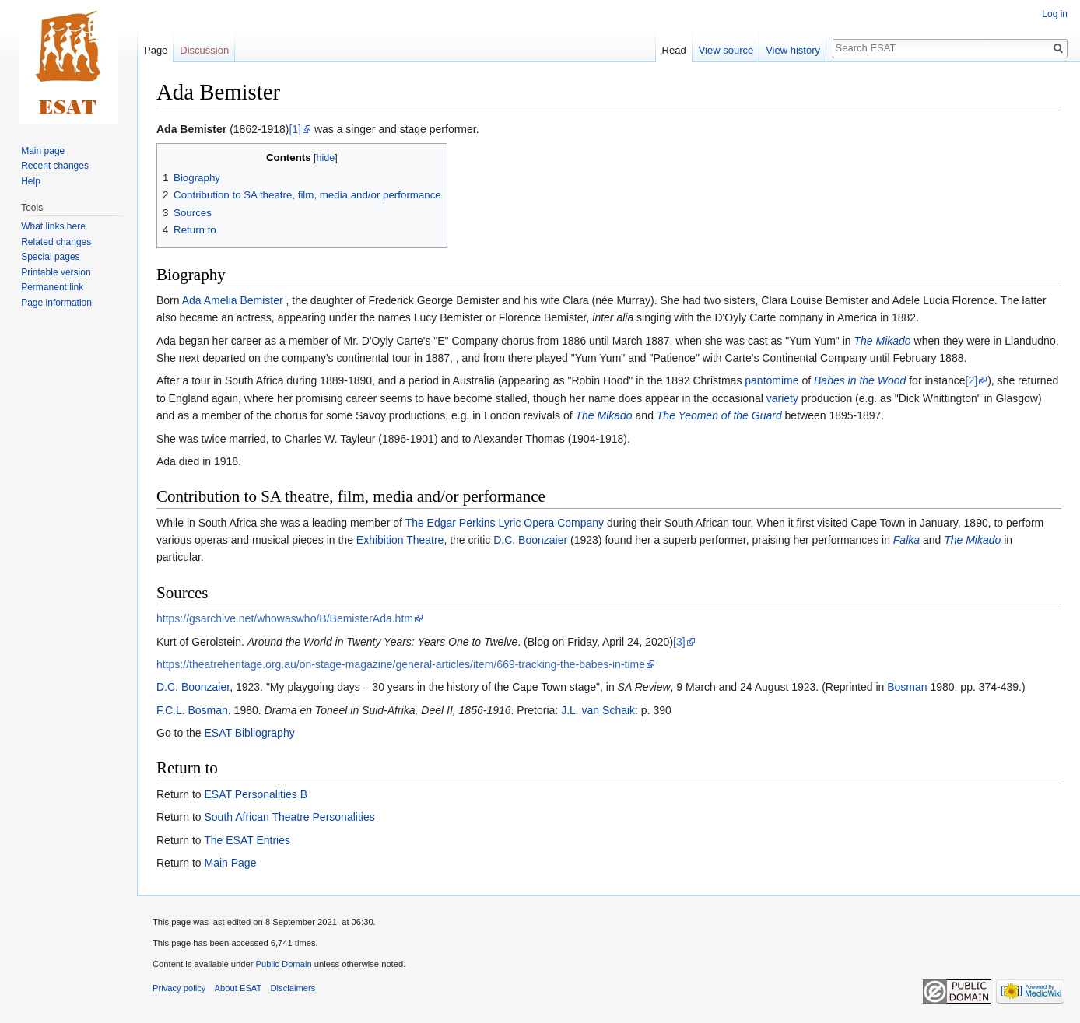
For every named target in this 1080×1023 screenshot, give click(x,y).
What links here (53, 226)
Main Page (230, 863)
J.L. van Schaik (598, 710)
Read (674, 50)
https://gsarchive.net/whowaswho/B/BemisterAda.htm (284, 618)
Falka (906, 540)
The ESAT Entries (247, 840)
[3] (679, 642)
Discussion (204, 50)
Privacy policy (179, 988)
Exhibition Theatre (400, 540)
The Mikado (882, 341)
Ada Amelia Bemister (232, 300)
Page (155, 50)
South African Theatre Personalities (289, 817)
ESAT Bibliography (249, 733)
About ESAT (238, 988)
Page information (56, 302)
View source (726, 50)
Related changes (56, 241)
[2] (972, 380)
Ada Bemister (191, 129)
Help (30, 181)
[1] (295, 129)
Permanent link (52, 287)
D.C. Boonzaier (530, 540)
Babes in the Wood (860, 380)
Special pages (50, 256)
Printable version (55, 272)
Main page (43, 150)
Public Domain (283, 964)
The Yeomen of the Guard (719, 415)
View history (793, 50)
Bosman (907, 687)
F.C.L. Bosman (192, 710)
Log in (1055, 14)
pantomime (771, 380)
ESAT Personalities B (255, 794)
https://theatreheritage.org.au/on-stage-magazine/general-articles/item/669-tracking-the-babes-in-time (400, 664)
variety (782, 398)
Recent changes (55, 165)
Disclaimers (293, 988)
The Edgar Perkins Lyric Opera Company (504, 523)
